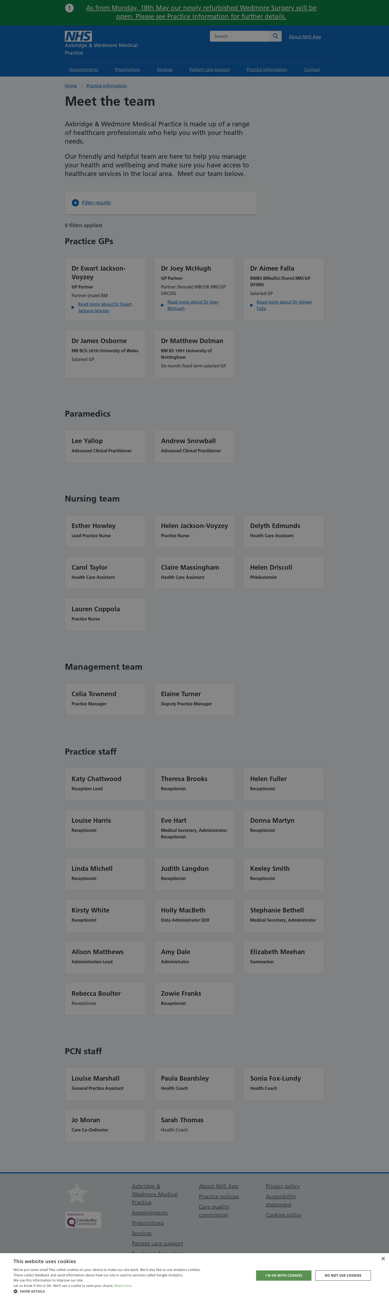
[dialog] (194, 649)
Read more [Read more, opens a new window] (123, 1285)
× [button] (383, 1259)
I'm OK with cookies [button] (283, 1275)
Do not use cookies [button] (343, 1275)
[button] (107, 1291)
